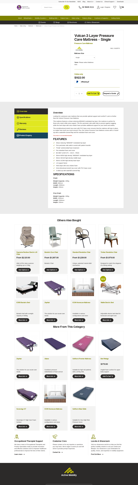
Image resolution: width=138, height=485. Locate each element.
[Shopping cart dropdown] (121, 7)
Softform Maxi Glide (79, 409)
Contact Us (99, 1)
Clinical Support (109, 1)
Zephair (47, 302)
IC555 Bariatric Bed (23, 302)
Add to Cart (93, 93)
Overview (22, 111)
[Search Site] (66, 7)
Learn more (19, 454)
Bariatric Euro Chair (51, 252)
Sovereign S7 (21, 409)
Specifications (23, 117)
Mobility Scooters (41, 18)
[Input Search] (52, 7)
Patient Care (65, 18)
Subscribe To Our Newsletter (67, 1)
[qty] (79, 93)
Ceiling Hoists (115, 18)
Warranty (22, 123)
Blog (84, 1)
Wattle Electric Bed (107, 302)
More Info (23, 320)
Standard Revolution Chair (81, 252)
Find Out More (97, 454)
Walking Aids (54, 18)
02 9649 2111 (86, 7)
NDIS (79, 1)
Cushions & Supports (101, 18)
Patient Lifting (87, 18)
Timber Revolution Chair (109, 252)
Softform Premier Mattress (82, 359)
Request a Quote (111, 93)
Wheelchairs (28, 18)
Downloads (120, 1)
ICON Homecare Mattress (81, 302)
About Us (90, 1)
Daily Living (76, 18)
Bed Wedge (105, 359)
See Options (24, 270)
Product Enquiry (24, 135)
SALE (20, 18)
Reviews (21, 129)
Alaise (47, 359)
